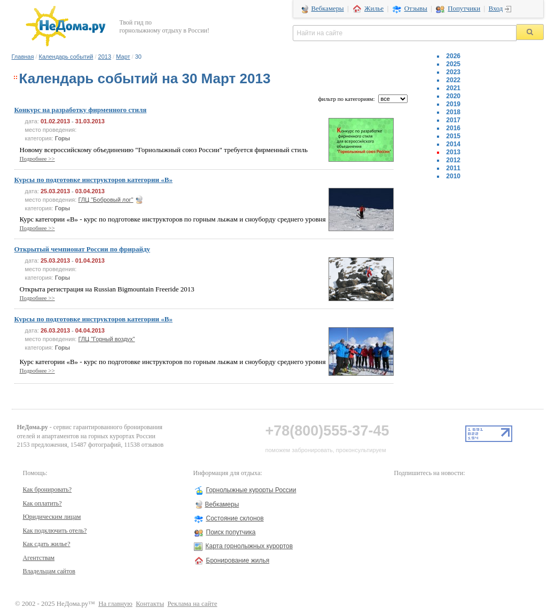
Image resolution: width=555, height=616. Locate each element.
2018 (453, 112)
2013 (104, 56)
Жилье (374, 8)
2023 (453, 72)
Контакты (150, 603)
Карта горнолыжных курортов (249, 546)
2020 (453, 96)
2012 (453, 160)
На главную (115, 603)
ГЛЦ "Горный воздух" (106, 339)
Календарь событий (66, 56)
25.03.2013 (55, 191)
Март (123, 56)
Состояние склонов (235, 518)
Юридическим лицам (52, 516)
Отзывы (415, 8)
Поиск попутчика (231, 532)
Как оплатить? (42, 503)
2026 (453, 56)
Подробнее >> (37, 158)
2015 (453, 136)
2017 (453, 120)
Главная (23, 56)
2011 (453, 168)
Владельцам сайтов (49, 571)
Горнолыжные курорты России (251, 490)
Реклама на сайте (192, 603)
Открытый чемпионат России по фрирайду (82, 249)
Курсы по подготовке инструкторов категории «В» (93, 180)
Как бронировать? (47, 489)
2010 (453, 176)
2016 (453, 128)
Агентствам (39, 558)
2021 (453, 88)
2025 (453, 64)
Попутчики (464, 8)
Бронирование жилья (238, 560)
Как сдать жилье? (47, 544)
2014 (453, 144)
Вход (496, 8)
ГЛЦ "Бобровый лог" (105, 199)
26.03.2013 (55, 330)
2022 (453, 80)
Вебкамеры (327, 8)
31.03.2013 (90, 121)
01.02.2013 (55, 121)
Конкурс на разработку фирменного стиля (80, 110)
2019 (453, 104)
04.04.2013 (90, 330)
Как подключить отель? (55, 530)
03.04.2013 (90, 191)
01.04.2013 (90, 260)
